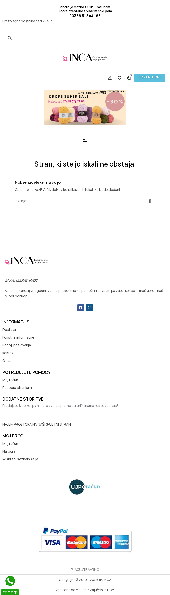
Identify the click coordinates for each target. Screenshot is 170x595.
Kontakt (8, 353)
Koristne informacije (18, 337)
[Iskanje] (85, 201)
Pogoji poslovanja (16, 345)
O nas (6, 360)
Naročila (8, 451)
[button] (149, 78)
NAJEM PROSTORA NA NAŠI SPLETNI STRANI (36, 424)
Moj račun (10, 379)
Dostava (9, 329)
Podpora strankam (17, 387)
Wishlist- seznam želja (20, 459)
